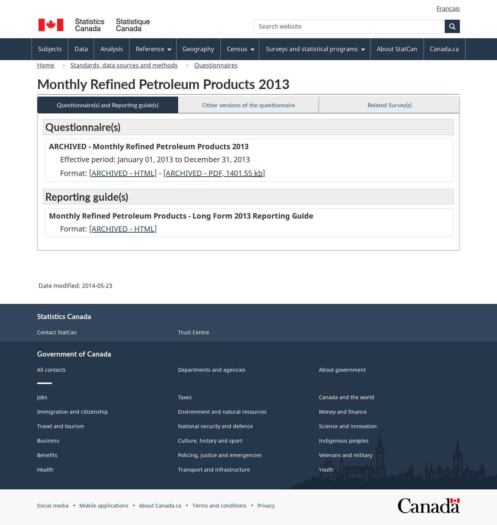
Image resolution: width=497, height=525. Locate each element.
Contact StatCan (57, 332)
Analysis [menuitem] (112, 49)
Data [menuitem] (81, 49)
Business (48, 440)
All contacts (51, 369)
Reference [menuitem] (153, 49)
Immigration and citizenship (72, 411)
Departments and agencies (212, 369)
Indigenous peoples (344, 440)
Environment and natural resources (222, 411)
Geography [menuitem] (198, 49)
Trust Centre (193, 332)
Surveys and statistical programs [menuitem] (315, 49)
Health (45, 469)
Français (448, 8)
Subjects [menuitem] (50, 49)
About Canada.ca (160, 505)
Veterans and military (345, 455)
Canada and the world (346, 397)
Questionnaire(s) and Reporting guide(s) (107, 104)
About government (342, 369)
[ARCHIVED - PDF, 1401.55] (214, 173)
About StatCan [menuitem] (397, 49)
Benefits (47, 455)
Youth (326, 469)
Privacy (266, 505)
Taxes (185, 397)
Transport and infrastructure (214, 469)
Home (45, 65)
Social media (53, 505)
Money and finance (343, 411)
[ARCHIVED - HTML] (123, 173)
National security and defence (215, 426)
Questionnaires (216, 65)
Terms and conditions (219, 505)
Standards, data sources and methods (124, 65)
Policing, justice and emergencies (220, 455)
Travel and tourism (60, 426)
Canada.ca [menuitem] (444, 49)
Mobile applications (103, 505)
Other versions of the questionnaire (248, 104)
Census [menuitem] (240, 49)
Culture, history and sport (210, 440)
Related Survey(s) (390, 104)
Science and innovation (348, 426)
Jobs (42, 397)
